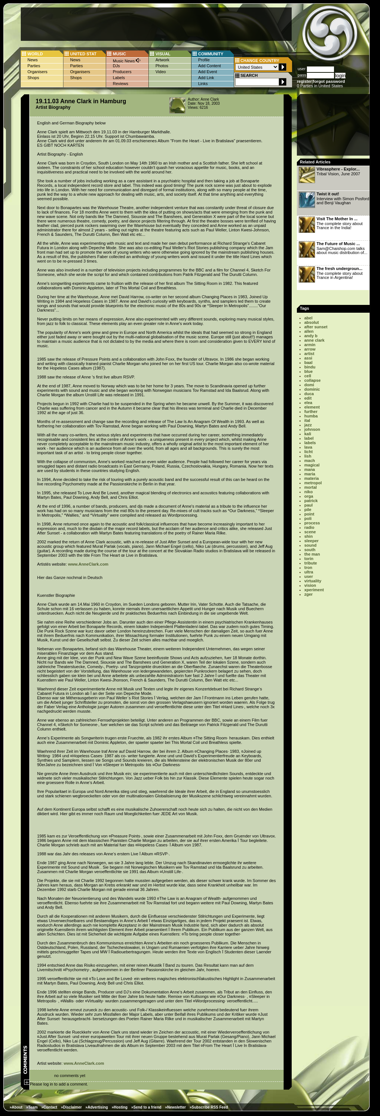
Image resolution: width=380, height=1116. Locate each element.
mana (309, 469)
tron (308, 567)
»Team (31, 1107)
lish (307, 456)
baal (308, 362)
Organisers (37, 71)
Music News (127, 60)
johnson (312, 429)
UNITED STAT (83, 54)
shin (308, 536)
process (312, 523)
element (312, 407)
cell (307, 376)
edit (308, 398)
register (304, 81)
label (309, 438)
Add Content (209, 66)
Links (203, 83)
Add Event (207, 71)
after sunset (315, 327)
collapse (312, 380)
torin (308, 558)
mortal (310, 487)
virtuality (312, 581)
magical (312, 465)
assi (308, 358)
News (32, 60)
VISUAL (162, 54)
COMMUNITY (210, 54)
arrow (309, 349)
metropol (313, 483)
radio (309, 527)
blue (308, 371)
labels (310, 442)
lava (308, 447)
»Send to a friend (146, 1107)
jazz (308, 425)
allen (309, 331)
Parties (33, 66)
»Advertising (96, 1107)
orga (308, 496)
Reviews (120, 83)
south (309, 549)
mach (309, 460)
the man (312, 554)
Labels (119, 77)
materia (311, 478)
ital (307, 420)
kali (307, 434)
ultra (308, 572)
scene (310, 532)
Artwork (162, 60)
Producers (122, 71)
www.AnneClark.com (88, 564)
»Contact (49, 1107)
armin (309, 344)
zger (308, 594)
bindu (309, 367)
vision (310, 585)
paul (308, 505)
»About (16, 1107)
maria (309, 474)
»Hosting (120, 1107)
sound (310, 545)
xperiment (314, 590)
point (309, 514)
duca (309, 393)
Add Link (206, 77)
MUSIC (119, 54)
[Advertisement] (156, 24)
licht (308, 451)
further (310, 411)
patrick (311, 500)
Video (160, 71)
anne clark (314, 340)
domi (309, 385)
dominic (312, 389)
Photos (161, 66)
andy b (310, 336)
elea (308, 402)
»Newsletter (175, 1107)
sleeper (311, 541)
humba (311, 416)
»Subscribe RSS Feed (209, 1107)
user (308, 576)
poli (308, 518)
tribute (310, 563)
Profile (204, 60)
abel (308, 318)
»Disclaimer (71, 1107)
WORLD (35, 54)
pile (307, 509)
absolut (311, 322)
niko (308, 491)
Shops (33, 77)
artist (309, 353)
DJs (116, 66)
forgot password (329, 81)
